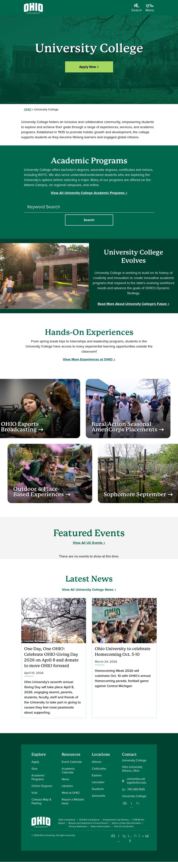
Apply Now (87, 66)
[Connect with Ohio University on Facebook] (113, 836)
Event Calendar (72, 762)
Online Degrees (41, 786)
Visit (34, 793)
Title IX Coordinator (124, 826)
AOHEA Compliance (89, 819)
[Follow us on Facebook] (125, 803)
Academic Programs (38, 777)
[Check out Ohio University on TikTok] (141, 836)
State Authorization (100, 826)
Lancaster (98, 782)
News (65, 779)
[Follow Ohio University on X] (135, 836)
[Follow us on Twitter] (138, 803)
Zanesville (98, 796)
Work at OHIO (71, 793)
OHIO (27, 109)
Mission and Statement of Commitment (88, 823)
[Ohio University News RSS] (147, 836)
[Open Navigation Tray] (150, 9)
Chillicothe (99, 768)
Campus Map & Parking (41, 801)
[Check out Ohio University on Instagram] (118, 840)
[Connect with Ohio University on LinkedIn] (124, 836)
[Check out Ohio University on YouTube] (130, 838)
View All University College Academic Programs (88, 192)
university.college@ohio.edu (136, 780)
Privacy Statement (78, 826)
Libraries (67, 786)
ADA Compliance (67, 819)
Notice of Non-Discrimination (126, 823)
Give (34, 768)
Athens (96, 762)
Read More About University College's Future (132, 303)
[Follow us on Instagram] (131, 806)
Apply (35, 762)
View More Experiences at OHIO (88, 359)
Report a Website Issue (73, 801)
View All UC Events (88, 542)
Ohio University (47, 835)
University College (134, 796)
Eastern (97, 775)
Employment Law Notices (116, 819)
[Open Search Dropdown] (136, 9)
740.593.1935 (136, 789)
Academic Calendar (68, 770)
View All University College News (88, 589)
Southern (98, 789)
